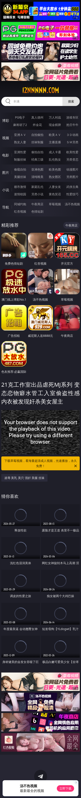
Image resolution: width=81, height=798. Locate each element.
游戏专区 (72, 117)
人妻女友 (55, 187)
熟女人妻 (20, 142)
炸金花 (37, 125)
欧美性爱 (72, 152)
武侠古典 (72, 187)
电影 (5, 155)
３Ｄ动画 (72, 135)
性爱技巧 (72, 194)
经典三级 (37, 159)
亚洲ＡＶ (20, 135)
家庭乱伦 (37, 187)
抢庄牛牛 (72, 125)
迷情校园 (20, 194)
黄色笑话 (55, 194)
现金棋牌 (55, 125)
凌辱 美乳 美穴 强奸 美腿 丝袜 (24, 478)
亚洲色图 (37, 169)
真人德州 (37, 117)
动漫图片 (72, 169)
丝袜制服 (37, 142)
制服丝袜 (20, 159)
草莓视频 (55, 204)
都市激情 (20, 187)
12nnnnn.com (40, 90)
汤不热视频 (72, 204)
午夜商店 (37, 204)
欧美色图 (55, 169)
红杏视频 (20, 211)
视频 (5, 137)
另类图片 (72, 177)
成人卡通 (55, 152)
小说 (5, 189)
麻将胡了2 (20, 125)
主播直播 (55, 142)
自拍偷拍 (37, 135)
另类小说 (37, 194)
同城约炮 (20, 204)
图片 (5, 172)
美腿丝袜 (20, 177)
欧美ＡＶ (55, 135)
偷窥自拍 (20, 169)
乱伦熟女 (55, 159)
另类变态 (72, 159)
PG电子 (20, 117)
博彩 (5, 120)
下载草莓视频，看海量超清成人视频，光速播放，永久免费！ (41, 464)
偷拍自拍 (37, 152)
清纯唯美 (37, 177)
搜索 (71, 101)
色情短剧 (37, 211)
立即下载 (65, 788)
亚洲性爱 (20, 152)
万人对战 (55, 117)
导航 (5, 207)
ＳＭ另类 (72, 142)
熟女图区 (55, 177)
